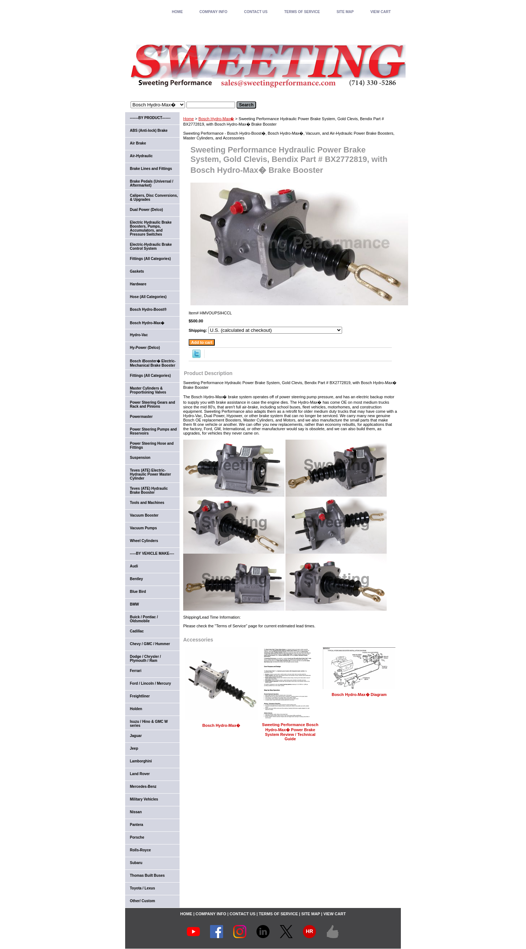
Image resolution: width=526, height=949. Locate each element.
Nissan (136, 812)
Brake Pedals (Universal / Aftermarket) (151, 183)
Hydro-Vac (139, 335)
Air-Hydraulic (141, 156)
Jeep (134, 748)
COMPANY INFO (213, 12)
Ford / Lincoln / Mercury (150, 683)
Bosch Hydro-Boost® (148, 309)
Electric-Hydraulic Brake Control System (151, 247)
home (177, 12)
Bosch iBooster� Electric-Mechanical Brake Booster (153, 363)
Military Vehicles (144, 799)
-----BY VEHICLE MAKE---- (152, 553)
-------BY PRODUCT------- (150, 118)
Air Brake (138, 143)
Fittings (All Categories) (150, 259)
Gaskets (137, 271)
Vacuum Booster (144, 515)
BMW (134, 604)
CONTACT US (256, 12)
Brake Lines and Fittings (151, 169)
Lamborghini (141, 761)
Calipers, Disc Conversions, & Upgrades (154, 197)
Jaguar (136, 736)
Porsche (137, 837)
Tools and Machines (147, 503)
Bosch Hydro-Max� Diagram (359, 694)
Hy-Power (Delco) (145, 348)
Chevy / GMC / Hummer (150, 644)
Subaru (136, 863)
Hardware (138, 284)
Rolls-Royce (140, 850)
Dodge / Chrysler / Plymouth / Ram (145, 659)
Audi (134, 566)
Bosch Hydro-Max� (216, 119)
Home (188, 119)
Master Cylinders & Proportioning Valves (148, 390)
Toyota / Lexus (142, 888)
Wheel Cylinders (144, 541)
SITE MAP (345, 12)
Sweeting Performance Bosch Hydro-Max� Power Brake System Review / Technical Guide (290, 731)
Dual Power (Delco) (146, 210)
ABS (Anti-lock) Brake (149, 131)
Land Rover (140, 774)
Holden (136, 709)
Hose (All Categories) (148, 297)
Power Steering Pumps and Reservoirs (153, 431)
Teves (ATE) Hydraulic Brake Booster (149, 490)
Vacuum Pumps (143, 528)
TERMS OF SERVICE (302, 12)
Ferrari (135, 671)
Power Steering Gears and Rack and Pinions (152, 404)
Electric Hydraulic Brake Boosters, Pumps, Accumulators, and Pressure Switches (151, 228)
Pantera (136, 825)
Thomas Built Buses (147, 875)
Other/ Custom (142, 901)
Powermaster (141, 417)
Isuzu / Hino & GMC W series (149, 724)
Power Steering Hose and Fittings (152, 445)
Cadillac (137, 631)
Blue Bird (138, 592)
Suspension (140, 458)
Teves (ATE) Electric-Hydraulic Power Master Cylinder (150, 474)
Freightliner (140, 696)
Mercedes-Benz (143, 787)
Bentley (136, 579)
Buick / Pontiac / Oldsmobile (144, 619)
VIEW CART (380, 12)
